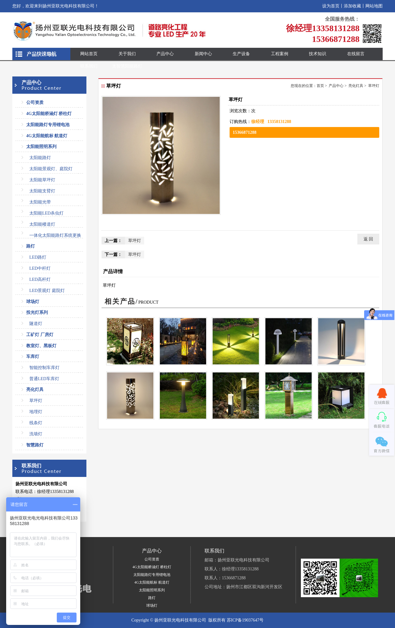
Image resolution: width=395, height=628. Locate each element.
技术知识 (317, 53)
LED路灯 (37, 257)
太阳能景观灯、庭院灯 (51, 168)
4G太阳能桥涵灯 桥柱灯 (49, 113)
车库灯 (32, 356)
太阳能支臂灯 (42, 191)
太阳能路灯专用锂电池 (47, 124)
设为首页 (330, 6)
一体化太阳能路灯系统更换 (55, 235)
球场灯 (32, 301)
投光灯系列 (37, 312)
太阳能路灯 (40, 157)
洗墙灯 (35, 434)
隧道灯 (35, 323)
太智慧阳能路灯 (127, 66)
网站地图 (374, 6)
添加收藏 (352, 6)
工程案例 (279, 53)
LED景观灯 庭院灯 (47, 290)
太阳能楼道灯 (42, 224)
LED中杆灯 (40, 268)
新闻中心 (203, 53)
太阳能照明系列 (41, 146)
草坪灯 (35, 400)
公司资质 (35, 102)
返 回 (368, 239)
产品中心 (165, 53)
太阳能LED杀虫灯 (46, 213)
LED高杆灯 (40, 279)
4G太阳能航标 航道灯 (46, 135)
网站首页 (89, 53)
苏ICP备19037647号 (245, 620)
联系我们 (89, 66)
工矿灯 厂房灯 (39, 334)
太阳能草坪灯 (42, 180)
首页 (320, 86)
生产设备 (241, 53)
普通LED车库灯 (44, 378)
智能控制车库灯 (44, 367)
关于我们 (127, 53)
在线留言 (355, 53)
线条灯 (35, 423)
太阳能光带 (40, 202)
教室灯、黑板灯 (41, 345)
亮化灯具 (35, 389)
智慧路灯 (35, 445)
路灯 (30, 246)
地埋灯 (35, 411)
